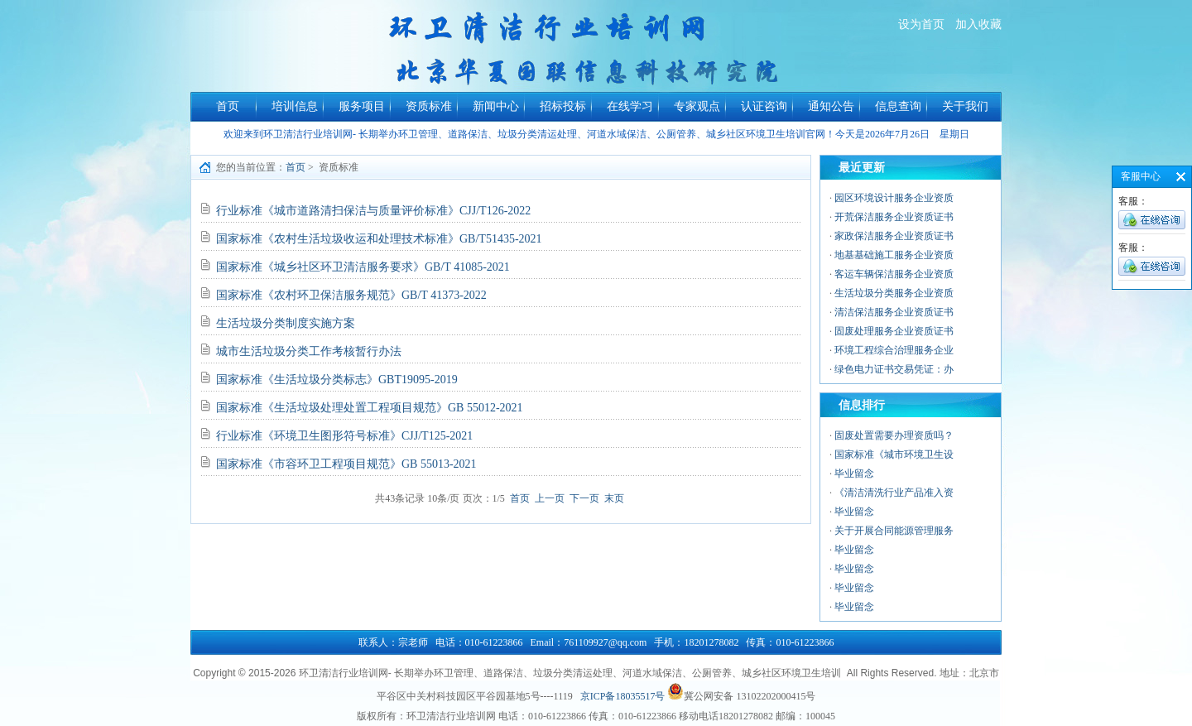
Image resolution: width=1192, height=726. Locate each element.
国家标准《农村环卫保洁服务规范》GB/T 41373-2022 (351, 295)
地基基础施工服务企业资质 (894, 255)
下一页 (584, 498)
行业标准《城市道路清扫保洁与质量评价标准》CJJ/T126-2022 (373, 210)
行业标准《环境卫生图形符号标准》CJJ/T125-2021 (344, 436)
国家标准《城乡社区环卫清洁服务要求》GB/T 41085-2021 (363, 267)
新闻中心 (496, 106)
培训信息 (295, 106)
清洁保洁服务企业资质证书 (894, 312)
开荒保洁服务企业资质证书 (894, 217)
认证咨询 (764, 106)
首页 (227, 106)
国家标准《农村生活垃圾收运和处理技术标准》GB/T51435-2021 (379, 239)
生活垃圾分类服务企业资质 (894, 293)
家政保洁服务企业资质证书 (894, 236)
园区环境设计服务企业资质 (894, 198)
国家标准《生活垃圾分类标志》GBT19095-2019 (337, 379)
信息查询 (898, 106)
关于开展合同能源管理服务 (894, 530)
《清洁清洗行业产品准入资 (894, 492)
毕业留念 (854, 473)
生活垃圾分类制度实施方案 (285, 323)
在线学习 (630, 106)
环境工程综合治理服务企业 (894, 350)
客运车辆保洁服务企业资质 (894, 274)
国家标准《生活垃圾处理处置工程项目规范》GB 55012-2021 (369, 407)
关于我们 (965, 106)
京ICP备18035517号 (623, 696)
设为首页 (921, 24)
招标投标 (563, 106)
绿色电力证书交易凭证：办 (894, 369)
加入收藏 (978, 24)
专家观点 (697, 106)
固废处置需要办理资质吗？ (894, 435)
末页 (614, 498)
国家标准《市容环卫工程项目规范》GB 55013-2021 (346, 464)
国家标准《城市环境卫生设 (894, 454)
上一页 (550, 498)
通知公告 (831, 106)
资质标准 (429, 106)
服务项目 (362, 106)
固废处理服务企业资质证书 (894, 331)
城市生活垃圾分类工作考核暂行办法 (308, 351)
